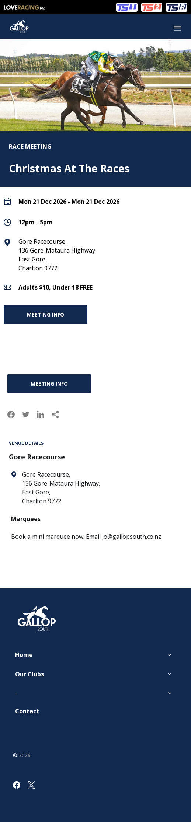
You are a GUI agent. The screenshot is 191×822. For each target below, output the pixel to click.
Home (24, 655)
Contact (27, 711)
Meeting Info (45, 314)
